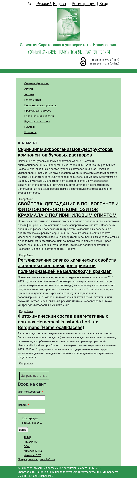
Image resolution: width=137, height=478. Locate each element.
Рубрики (29, 126)
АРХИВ (28, 88)
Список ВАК (31, 441)
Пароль (23, 404)
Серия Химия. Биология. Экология (69, 52)
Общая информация (36, 83)
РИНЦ (27, 437)
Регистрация (83, 3)
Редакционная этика (37, 121)
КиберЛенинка (33, 450)
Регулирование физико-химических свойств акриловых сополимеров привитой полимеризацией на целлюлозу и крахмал (67, 265)
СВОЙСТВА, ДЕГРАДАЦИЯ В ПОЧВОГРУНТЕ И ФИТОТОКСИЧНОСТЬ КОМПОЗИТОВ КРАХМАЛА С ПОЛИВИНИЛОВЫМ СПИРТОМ (68, 209)
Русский (44, 3)
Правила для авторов (37, 110)
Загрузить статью (34, 375)
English (59, 3)
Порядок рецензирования (40, 105)
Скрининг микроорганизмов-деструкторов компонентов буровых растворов (65, 152)
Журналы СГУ (32, 455)
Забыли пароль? (32, 422)
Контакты (30, 132)
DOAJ (27, 446)
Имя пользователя (30, 391)
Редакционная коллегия (39, 116)
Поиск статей (32, 99)
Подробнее (26, 199)
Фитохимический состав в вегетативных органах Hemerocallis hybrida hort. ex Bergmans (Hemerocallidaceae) (63, 321)
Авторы (29, 94)
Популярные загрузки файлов (36, 459)
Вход (103, 3)
